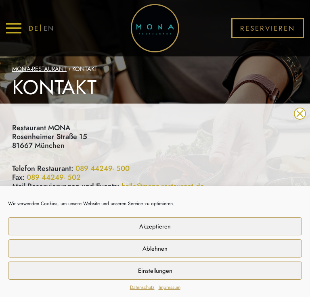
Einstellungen (155, 271)
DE (34, 28)
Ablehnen (155, 249)
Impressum (169, 287)
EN (49, 28)
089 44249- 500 (102, 168)
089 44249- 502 (54, 177)
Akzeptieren (155, 226)
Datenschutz (142, 287)
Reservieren (267, 28)
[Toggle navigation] (13, 28)
